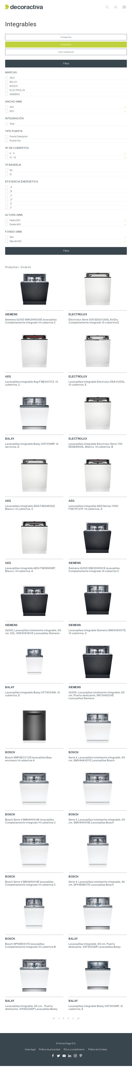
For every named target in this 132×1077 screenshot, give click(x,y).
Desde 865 (66, 224)
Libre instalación (66, 52)
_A (8, 186)
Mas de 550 (66, 241)
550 (66, 237)
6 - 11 (66, 153)
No (9, 170)
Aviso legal (30, 1049)
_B (8, 191)
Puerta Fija (12, 140)
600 (66, 111)
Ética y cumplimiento (74, 1049)
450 (66, 107)
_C (8, 195)
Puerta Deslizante (16, 136)
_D (8, 199)
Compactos (66, 37)
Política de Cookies (97, 1049)
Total (9, 123)
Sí (8, 174)
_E (8, 203)
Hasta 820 (66, 220)
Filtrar (66, 63)
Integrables (66, 44)
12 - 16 (66, 157)
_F (8, 207)
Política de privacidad (49, 1049)
